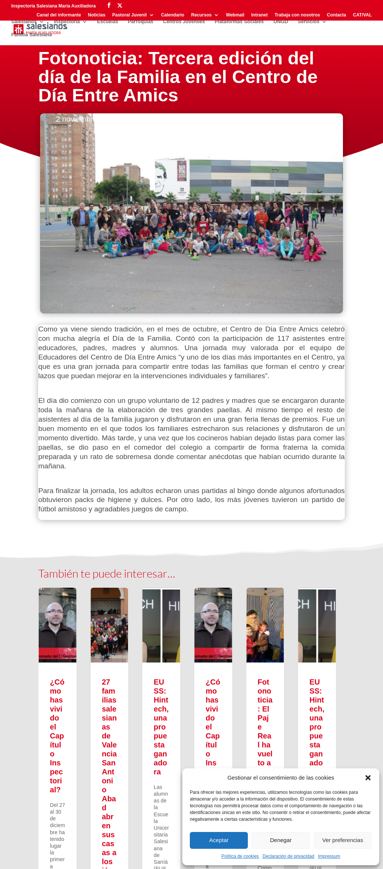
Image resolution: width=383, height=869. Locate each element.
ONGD (280, 21)
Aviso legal (83, 857)
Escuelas (107, 21)
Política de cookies (240, 856)
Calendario (172, 15)
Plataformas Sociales (239, 21)
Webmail (235, 15)
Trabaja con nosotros (297, 15)
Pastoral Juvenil (129, 15)
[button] (368, 777)
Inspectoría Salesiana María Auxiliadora (53, 6)
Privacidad (51, 857)
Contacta (336, 15)
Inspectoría (67, 21)
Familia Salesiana (31, 34)
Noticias (97, 15)
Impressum (329, 856)
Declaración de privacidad (288, 856)
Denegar (281, 840)
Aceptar (219, 840)
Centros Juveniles (184, 21)
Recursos (201, 15)
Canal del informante (59, 15)
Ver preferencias (342, 840)
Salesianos (24, 21)
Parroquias (140, 21)
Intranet (259, 15)
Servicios (308, 21)
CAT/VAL (362, 15)
